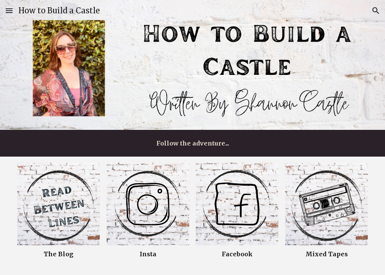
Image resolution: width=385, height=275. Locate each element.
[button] (9, 10)
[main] (192, 143)
